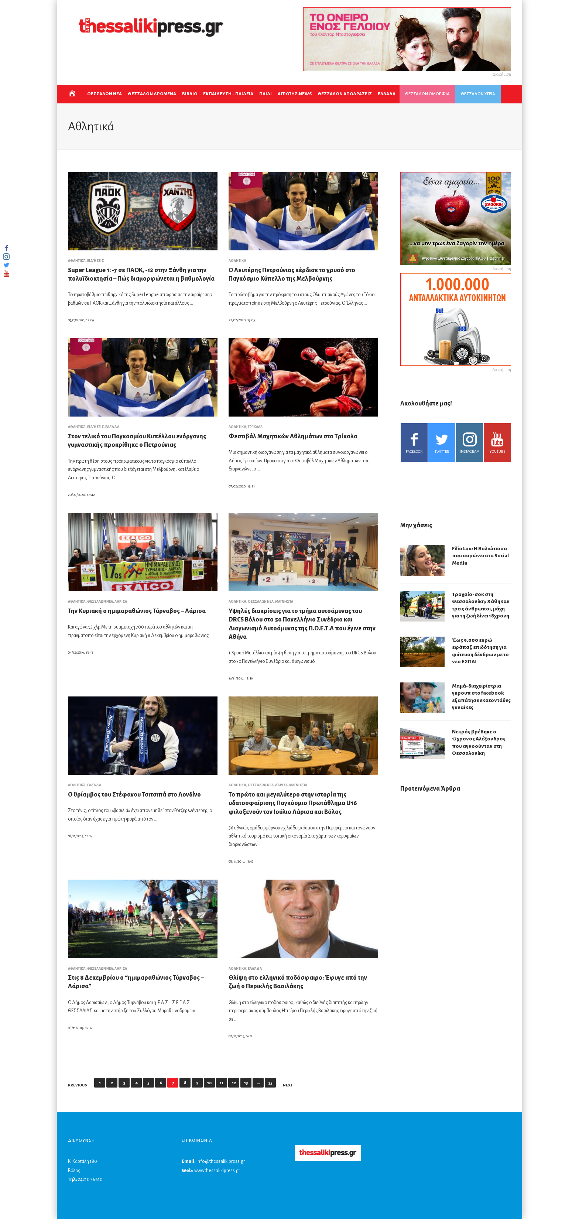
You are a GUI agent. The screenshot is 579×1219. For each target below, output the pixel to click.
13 (246, 1083)
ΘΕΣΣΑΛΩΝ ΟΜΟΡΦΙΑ (427, 94)
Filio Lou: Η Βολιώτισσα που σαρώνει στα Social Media (480, 556)
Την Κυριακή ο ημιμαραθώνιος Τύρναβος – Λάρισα (137, 611)
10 (209, 1083)
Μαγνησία (284, 601)
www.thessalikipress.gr (217, 1170)
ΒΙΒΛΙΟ (189, 94)
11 (221, 1083)
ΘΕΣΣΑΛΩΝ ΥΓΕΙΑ (478, 94)
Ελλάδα (112, 427)
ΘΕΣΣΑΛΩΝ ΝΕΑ (104, 94)
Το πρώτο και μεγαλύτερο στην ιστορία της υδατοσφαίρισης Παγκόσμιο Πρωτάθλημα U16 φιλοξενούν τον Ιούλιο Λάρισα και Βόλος (293, 803)
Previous (77, 1085)
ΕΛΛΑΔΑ (386, 94)
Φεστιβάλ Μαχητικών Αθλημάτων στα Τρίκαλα (293, 436)
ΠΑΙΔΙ (265, 94)
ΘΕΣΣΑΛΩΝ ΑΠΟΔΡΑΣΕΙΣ (345, 94)
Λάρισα (120, 601)
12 (234, 1083)
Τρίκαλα (255, 427)
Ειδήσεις (95, 261)
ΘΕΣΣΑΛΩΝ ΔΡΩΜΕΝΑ (152, 94)
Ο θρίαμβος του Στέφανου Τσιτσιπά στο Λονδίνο (134, 794)
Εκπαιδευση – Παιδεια (228, 94)
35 (270, 1083)
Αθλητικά (77, 261)
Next (288, 1085)
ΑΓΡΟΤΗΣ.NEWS (295, 94)
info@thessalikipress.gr (220, 1161)
